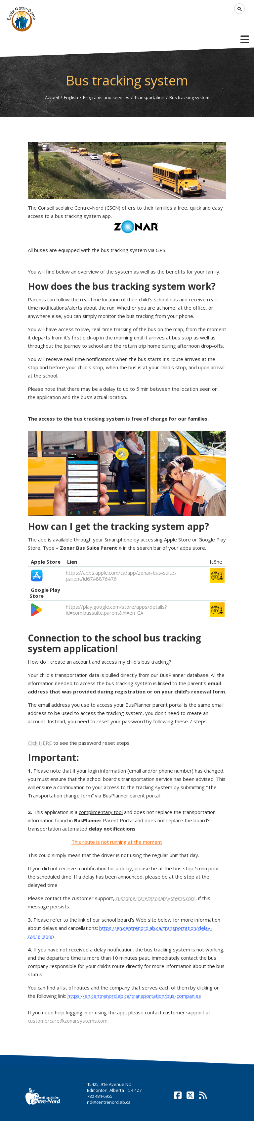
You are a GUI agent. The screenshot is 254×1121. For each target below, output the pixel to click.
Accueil (52, 97)
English (71, 97)
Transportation (149, 97)
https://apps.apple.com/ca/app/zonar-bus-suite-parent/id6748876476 (121, 575)
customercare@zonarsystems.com (155, 898)
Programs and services (106, 97)
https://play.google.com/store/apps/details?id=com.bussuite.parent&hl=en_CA (116, 609)
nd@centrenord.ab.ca (109, 1102)
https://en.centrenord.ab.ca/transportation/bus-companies (134, 996)
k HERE (40, 742)
